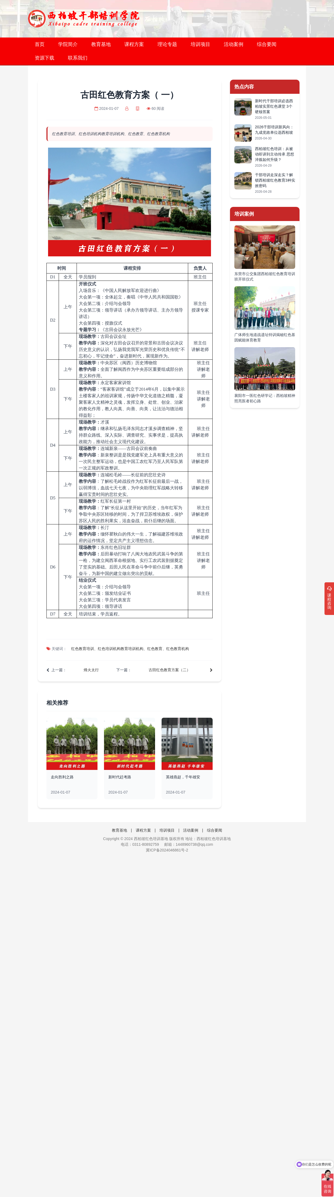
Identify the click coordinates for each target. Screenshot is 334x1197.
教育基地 (101, 44)
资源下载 (44, 58)
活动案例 (233, 44)
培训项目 (200, 44)
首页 (40, 44)
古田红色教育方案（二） (169, 670)
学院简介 (68, 44)
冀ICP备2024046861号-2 (167, 850)
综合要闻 (266, 44)
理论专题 (167, 44)
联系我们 (77, 58)
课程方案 (134, 44)
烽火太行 (91, 670)
